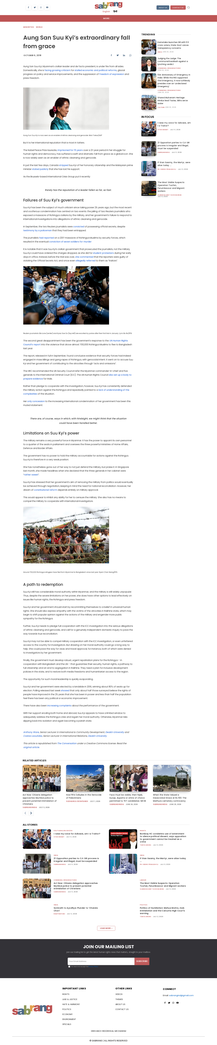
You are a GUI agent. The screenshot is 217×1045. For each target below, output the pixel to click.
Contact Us (178, 8)
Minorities (29, 27)
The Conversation (66, 743)
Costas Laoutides (32, 736)
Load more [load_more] (106, 928)
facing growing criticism (57, 70)
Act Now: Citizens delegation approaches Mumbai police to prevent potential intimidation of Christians (76, 886)
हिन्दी (115, 11)
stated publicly (40, 169)
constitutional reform (45, 489)
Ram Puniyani (59, 914)
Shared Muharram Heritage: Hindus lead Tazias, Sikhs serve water (172, 100)
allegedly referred (85, 260)
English (106, 11)
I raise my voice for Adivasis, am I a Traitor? (77, 833)
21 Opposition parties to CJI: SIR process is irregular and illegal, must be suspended (174, 145)
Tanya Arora (145, 845)
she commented (84, 256)
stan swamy (163, 130)
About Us (163, 8)
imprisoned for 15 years (70, 150)
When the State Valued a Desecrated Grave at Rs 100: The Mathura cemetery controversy (170, 797)
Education (114, 790)
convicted (78, 226)
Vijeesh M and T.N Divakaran (170, 195)
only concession (36, 401)
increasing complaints (59, 705)
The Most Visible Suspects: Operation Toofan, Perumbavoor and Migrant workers (171, 186)
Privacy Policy (93, 967)
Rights (143, 831)
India (160, 52)
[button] (188, 7)
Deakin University (114, 732)
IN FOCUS (147, 117)
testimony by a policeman (37, 230)
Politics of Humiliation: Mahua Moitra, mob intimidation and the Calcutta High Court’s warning (162, 911)
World (39, 27)
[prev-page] (25, 813)
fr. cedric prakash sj (167, 169)
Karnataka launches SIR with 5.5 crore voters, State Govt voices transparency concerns (173, 45)
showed (65, 690)
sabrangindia (164, 152)
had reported (46, 237)
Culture (161, 107)
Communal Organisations (169, 68)
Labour (145, 194)
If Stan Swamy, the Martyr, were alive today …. (163, 860)
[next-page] (31, 813)
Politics (143, 905)
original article (31, 747)
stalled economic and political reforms (96, 70)
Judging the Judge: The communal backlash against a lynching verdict (172, 61)
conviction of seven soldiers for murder (70, 241)
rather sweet (31, 474)
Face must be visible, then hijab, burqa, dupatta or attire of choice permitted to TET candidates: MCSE (128, 797)
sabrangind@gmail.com (181, 995)
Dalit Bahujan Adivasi (147, 134)
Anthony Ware (31, 732)
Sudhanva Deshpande (77, 801)
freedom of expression (111, 74)
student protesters (103, 253)
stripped (63, 165)
